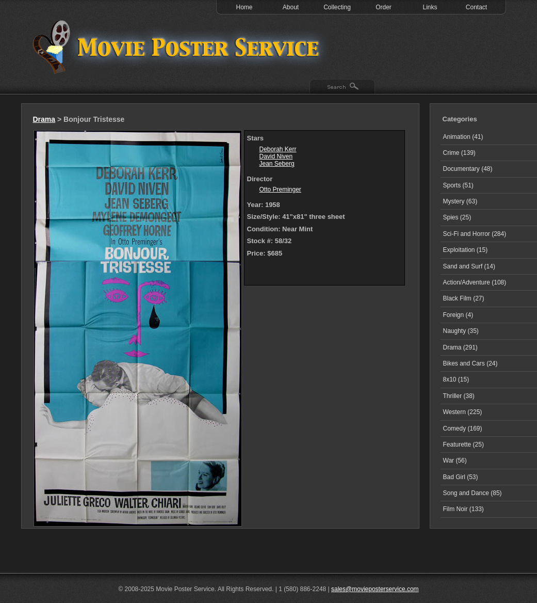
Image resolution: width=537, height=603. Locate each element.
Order (384, 7)
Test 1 (178, 46)
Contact (476, 7)
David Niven (276, 156)
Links (429, 7)
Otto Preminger (280, 189)
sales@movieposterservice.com (375, 589)
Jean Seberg (277, 163)
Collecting (337, 7)
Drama (44, 119)
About (291, 7)
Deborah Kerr (278, 149)
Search (342, 87)
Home (244, 7)
